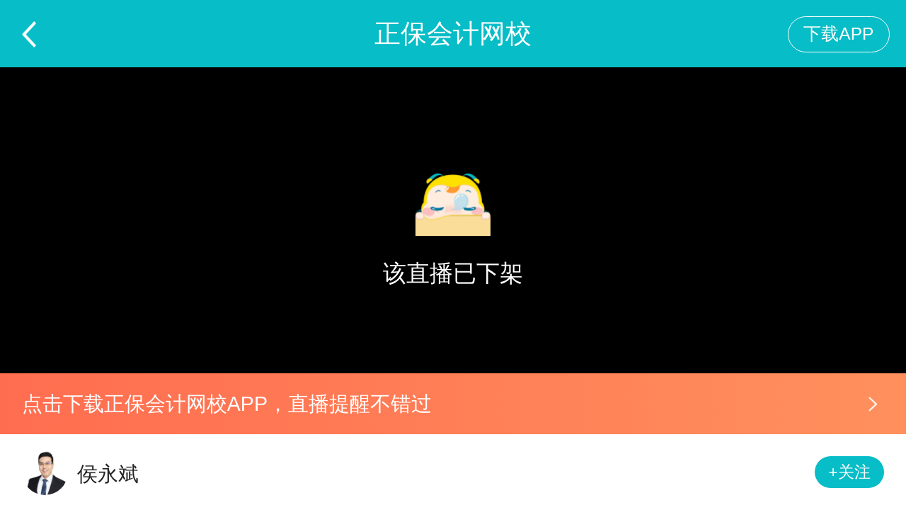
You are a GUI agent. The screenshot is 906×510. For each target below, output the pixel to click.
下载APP (838, 33)
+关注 (850, 472)
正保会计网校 (453, 33)
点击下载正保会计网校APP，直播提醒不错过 (227, 403)
